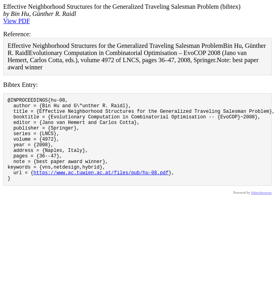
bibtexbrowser (261, 210)
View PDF (16, 21)
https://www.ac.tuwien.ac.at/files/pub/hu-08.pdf (101, 189)
